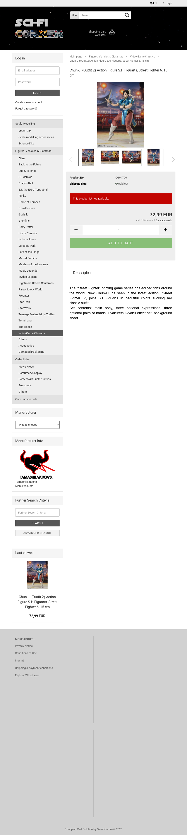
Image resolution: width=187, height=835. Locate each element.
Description (83, 272)
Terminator (25, 320)
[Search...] (74, 15)
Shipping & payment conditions (34, 668)
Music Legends (28, 270)
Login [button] (167, 3)
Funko (22, 195)
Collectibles (22, 359)
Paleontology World (30, 289)
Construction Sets (26, 399)
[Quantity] (121, 230)
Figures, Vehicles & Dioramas (33, 151)
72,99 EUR (37, 616)
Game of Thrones (29, 202)
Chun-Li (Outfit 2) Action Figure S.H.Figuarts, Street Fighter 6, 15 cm (37, 602)
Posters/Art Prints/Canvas (35, 379)
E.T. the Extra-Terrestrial (33, 189)
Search (37, 523)
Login (37, 92)
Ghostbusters (27, 208)
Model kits (25, 131)
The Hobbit (25, 326)
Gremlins (24, 220)
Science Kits (26, 143)
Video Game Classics (32, 333)
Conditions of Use (26, 653)
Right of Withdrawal (27, 675)
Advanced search (37, 533)
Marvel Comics (28, 258)
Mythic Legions (28, 276)
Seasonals (25, 385)
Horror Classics (28, 233)
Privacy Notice (24, 646)
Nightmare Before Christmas (36, 283)
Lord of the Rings (29, 251)
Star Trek (24, 302)
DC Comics (25, 177)
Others (23, 339)
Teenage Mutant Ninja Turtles (37, 314)
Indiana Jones (27, 239)
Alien (22, 158)
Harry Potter (26, 227)
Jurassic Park (27, 245)
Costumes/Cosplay (30, 373)
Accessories (26, 345)
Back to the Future (30, 164)
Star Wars (25, 308)
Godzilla (23, 214)
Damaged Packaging (31, 351)
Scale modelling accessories (36, 137)
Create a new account (28, 102)
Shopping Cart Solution (79, 829)
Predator (24, 295)
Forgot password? (26, 108)
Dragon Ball (26, 183)
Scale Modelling (25, 123)
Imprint (19, 660)
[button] (153, 3)
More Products (24, 486)
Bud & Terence (27, 170)
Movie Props (26, 366)
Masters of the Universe (33, 264)
